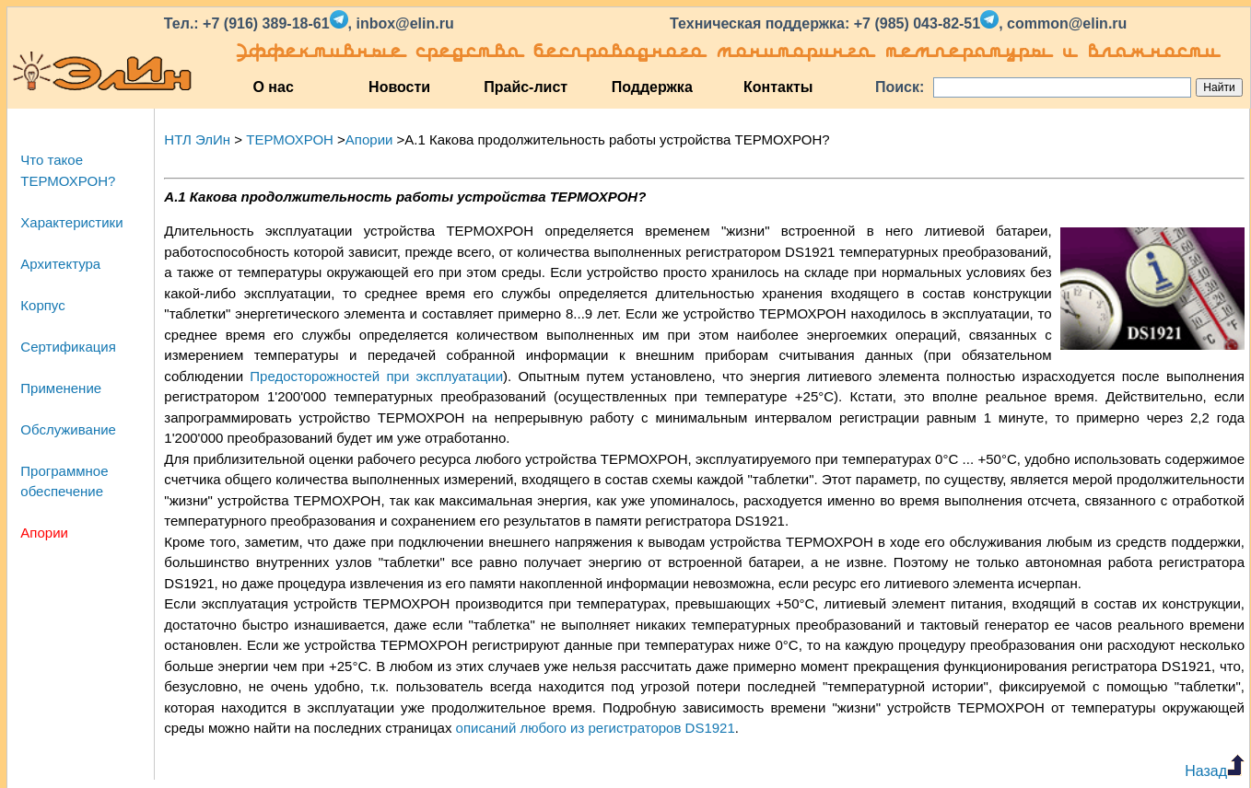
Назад (1215, 771)
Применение (60, 388)
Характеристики (71, 222)
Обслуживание (68, 429)
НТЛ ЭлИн (197, 139)
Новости (399, 87)
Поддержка (652, 87)
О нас (272, 87)
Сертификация (67, 346)
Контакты (778, 87)
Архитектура (60, 264)
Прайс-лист (525, 87)
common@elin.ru (1067, 23)
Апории (44, 532)
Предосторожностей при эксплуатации (376, 376)
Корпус (42, 305)
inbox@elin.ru (404, 23)
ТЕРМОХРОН (289, 139)
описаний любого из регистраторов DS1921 (595, 728)
